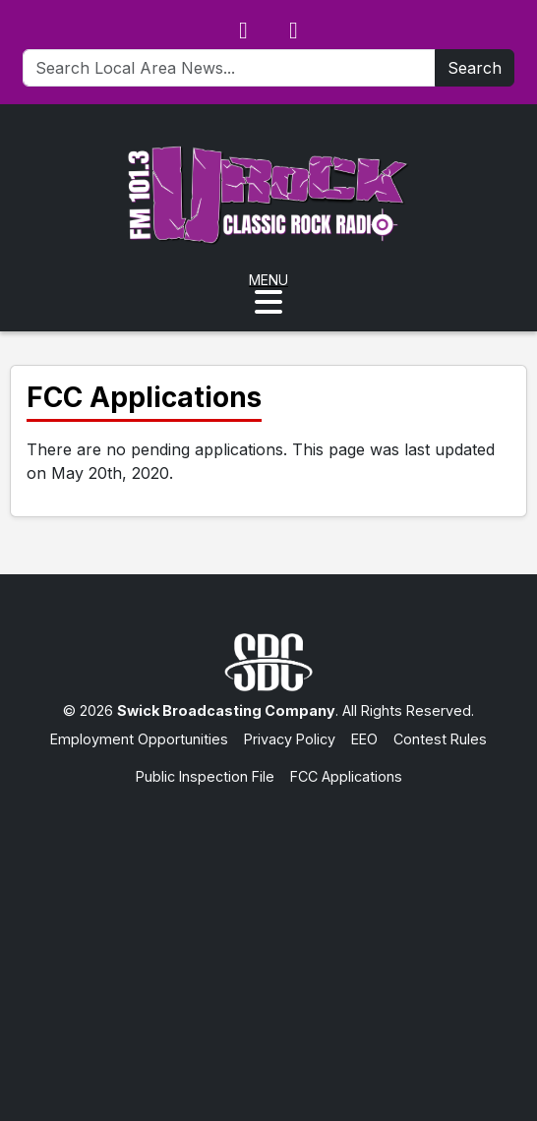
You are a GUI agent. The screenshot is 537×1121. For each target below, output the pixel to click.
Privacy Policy (289, 739)
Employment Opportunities (139, 739)
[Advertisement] (268, 934)
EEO (364, 739)
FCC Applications (346, 776)
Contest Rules (440, 739)
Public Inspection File (205, 776)
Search (475, 68)
